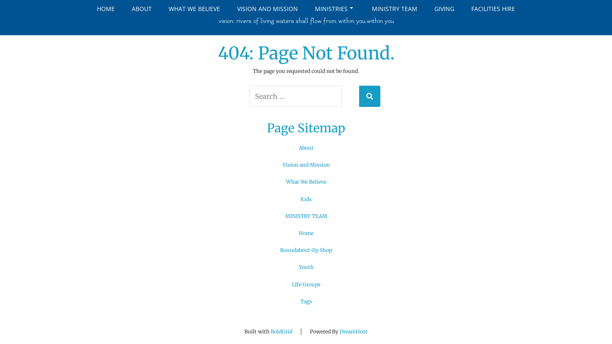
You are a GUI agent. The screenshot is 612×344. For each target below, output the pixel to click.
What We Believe (194, 9)
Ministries (334, 9)
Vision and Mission (267, 9)
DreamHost (354, 331)
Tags (306, 301)
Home (106, 9)
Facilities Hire (493, 9)
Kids (306, 199)
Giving (444, 9)
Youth (306, 267)
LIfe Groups (306, 284)
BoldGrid (281, 331)
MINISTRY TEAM (394, 9)
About (142, 9)
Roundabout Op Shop (306, 250)
